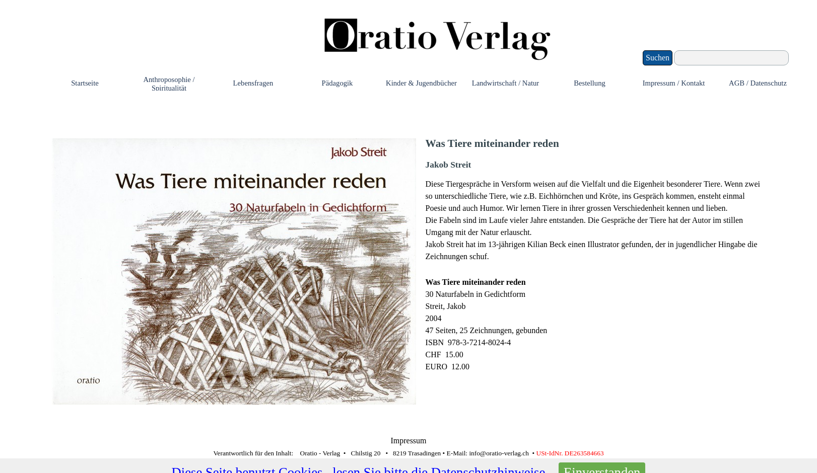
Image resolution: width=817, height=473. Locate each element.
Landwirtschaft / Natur (505, 83)
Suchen (657, 57)
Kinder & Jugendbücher (421, 83)
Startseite (85, 83)
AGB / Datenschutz (758, 83)
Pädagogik (337, 83)
